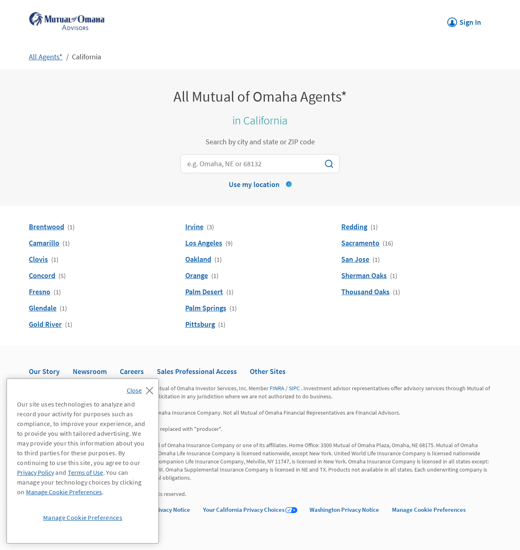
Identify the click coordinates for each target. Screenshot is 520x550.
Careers (132, 371)
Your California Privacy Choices (243, 509)
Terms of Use (85, 472)
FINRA (277, 388)
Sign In (464, 20)
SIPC (294, 388)
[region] (82, 460)
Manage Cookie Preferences (429, 509)
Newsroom (90, 371)
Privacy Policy (35, 472)
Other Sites (268, 371)
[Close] (142, 388)
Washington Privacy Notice (344, 509)
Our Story (44, 371)
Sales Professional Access (197, 371)
